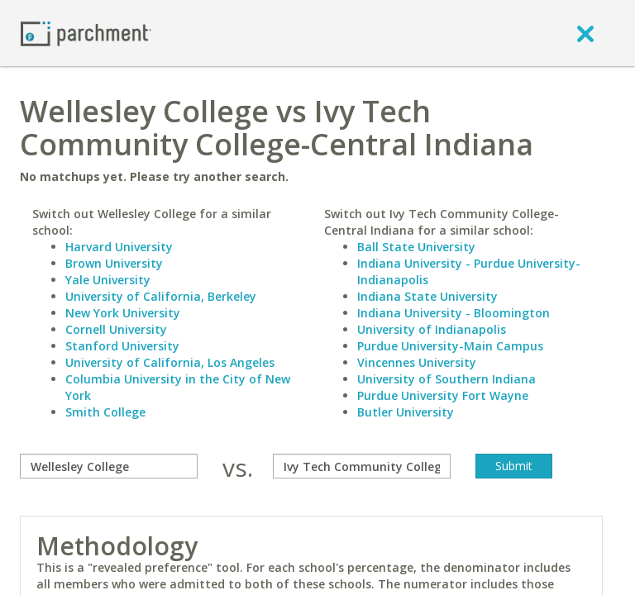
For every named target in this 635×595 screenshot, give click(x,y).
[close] (585, 33)
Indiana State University (427, 296)
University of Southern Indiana (446, 379)
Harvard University (119, 247)
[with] (362, 466)
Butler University (405, 412)
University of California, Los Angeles (170, 362)
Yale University (107, 280)
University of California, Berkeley (160, 296)
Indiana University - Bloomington (453, 313)
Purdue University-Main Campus (450, 346)
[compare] (109, 466)
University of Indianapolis (431, 329)
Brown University (114, 263)
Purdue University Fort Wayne (442, 395)
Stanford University (122, 346)
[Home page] (86, 32)
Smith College (105, 412)
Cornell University (116, 329)
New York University (122, 313)
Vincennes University (416, 362)
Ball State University (416, 247)
